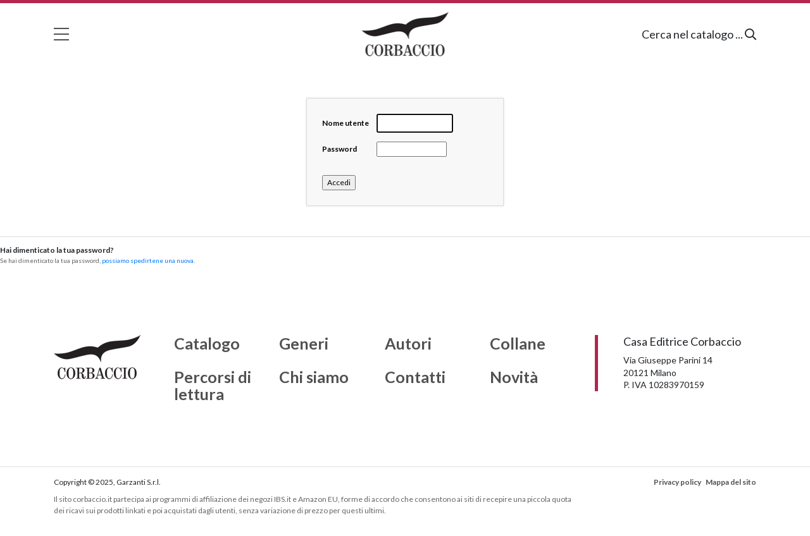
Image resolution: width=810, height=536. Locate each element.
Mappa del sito (731, 482)
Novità (514, 377)
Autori (408, 344)
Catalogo (207, 344)
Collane (517, 344)
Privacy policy (677, 482)
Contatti (415, 377)
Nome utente (345, 123)
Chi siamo (314, 377)
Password (339, 149)
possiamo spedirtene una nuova (148, 260)
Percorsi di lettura (212, 385)
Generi (303, 344)
